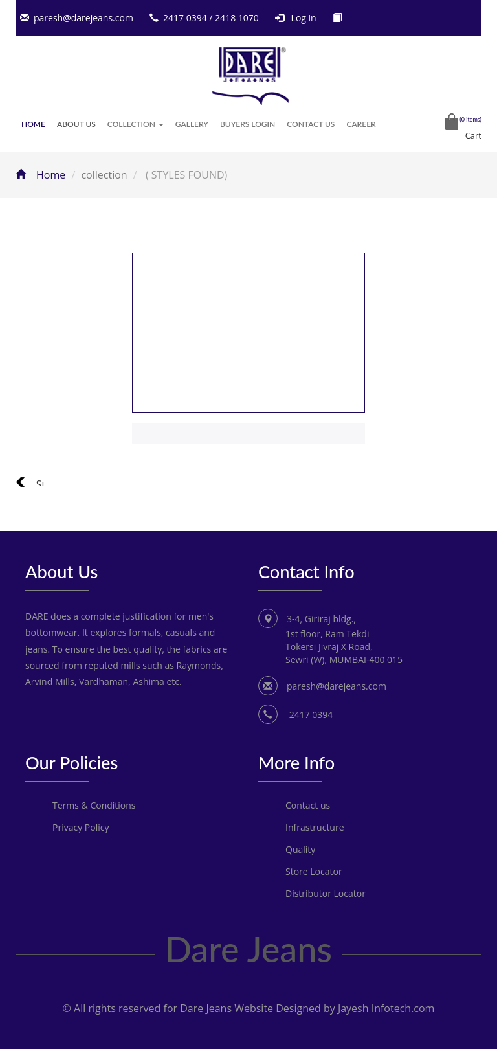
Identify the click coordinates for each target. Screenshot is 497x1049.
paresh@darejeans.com (83, 18)
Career (360, 124)
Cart (473, 135)
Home (33, 124)
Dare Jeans (248, 949)
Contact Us (311, 124)
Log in (303, 18)
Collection (135, 124)
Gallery (191, 124)
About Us (76, 124)
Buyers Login (247, 124)
